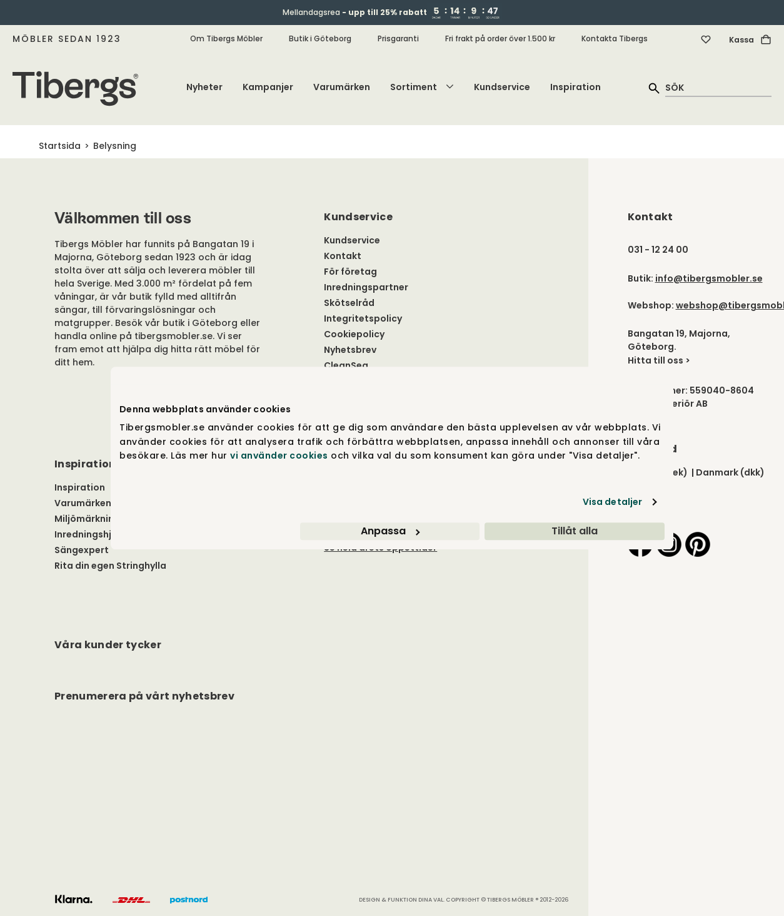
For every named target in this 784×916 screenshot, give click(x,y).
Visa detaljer (612, 502)
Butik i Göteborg (320, 38)
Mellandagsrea (355, 12)
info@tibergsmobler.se (709, 278)
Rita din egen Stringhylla (110, 565)
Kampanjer (268, 87)
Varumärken (341, 87)
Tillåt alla (574, 531)
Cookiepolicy (354, 334)
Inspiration (575, 87)
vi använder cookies (279, 455)
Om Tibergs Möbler (226, 38)
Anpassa (390, 531)
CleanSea (346, 365)
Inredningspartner (366, 287)
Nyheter (204, 87)
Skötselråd (349, 303)
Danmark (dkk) (730, 472)
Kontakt (342, 256)
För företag (350, 271)
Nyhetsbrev (350, 350)
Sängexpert (81, 550)
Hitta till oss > (659, 360)
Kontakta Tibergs (614, 38)
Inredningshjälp (90, 534)
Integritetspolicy (363, 318)
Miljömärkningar (92, 518)
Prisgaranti (398, 38)
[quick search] (718, 87)
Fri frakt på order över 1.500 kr (500, 38)
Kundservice (502, 87)
